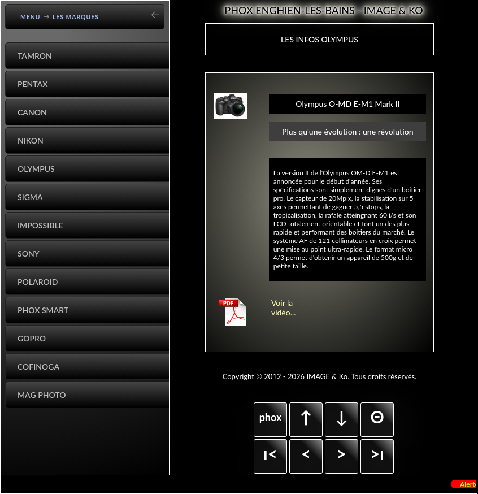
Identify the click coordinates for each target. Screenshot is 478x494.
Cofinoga (38, 366)
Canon (32, 112)
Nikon (31, 140)
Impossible (40, 225)
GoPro (32, 338)
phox (270, 417)
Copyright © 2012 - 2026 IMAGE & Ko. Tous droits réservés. (320, 376)
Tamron (35, 55)
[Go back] (159, 11)
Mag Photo (42, 395)
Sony (29, 253)
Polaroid (38, 282)
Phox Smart (43, 310)
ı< (270, 453)
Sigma (30, 197)
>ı (377, 453)
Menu (30, 17)
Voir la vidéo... (283, 307)
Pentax (33, 84)
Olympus (36, 169)
